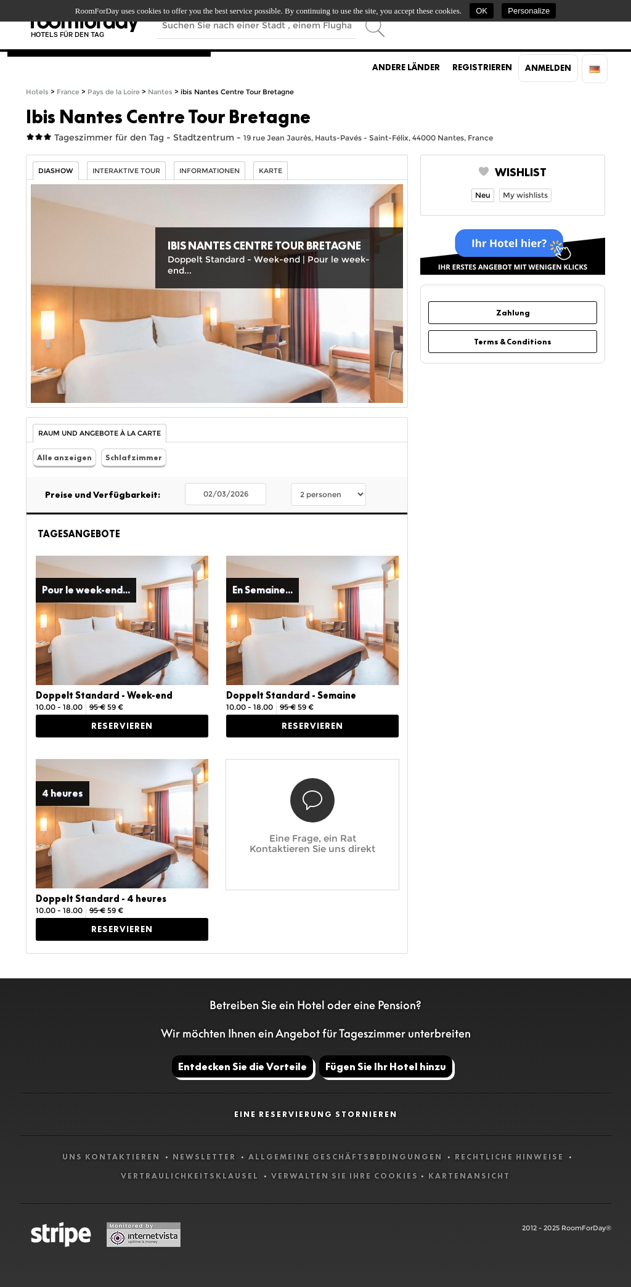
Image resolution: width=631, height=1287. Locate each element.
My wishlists (525, 195)
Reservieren (122, 726)
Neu (483, 195)
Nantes (160, 92)
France (68, 92)
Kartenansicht (469, 1175)
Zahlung (513, 312)
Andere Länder (406, 67)
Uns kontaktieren (112, 1156)
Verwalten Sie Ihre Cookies (344, 1175)
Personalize (529, 10)
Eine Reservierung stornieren (315, 1114)
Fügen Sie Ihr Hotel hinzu (385, 1066)
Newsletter (205, 1156)
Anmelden (548, 68)
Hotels (37, 92)
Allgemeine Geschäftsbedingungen (346, 1156)
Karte (270, 171)
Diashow (55, 171)
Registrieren (482, 67)
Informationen (209, 171)
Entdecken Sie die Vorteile (242, 1066)
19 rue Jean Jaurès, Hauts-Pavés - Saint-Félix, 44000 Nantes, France (368, 137)
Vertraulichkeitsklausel (191, 1175)
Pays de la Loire (114, 92)
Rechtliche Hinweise (510, 1156)
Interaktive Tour (126, 171)
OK (481, 10)
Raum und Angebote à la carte (99, 433)
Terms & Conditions (513, 341)
